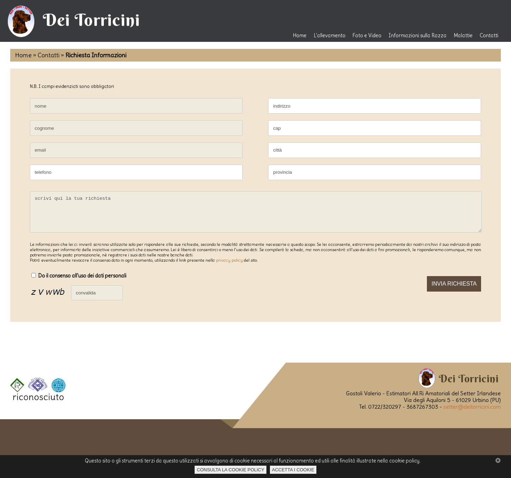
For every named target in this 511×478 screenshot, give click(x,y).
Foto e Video (367, 35)
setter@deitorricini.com (472, 413)
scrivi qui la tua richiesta (256, 215)
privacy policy (229, 266)
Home (300, 35)
